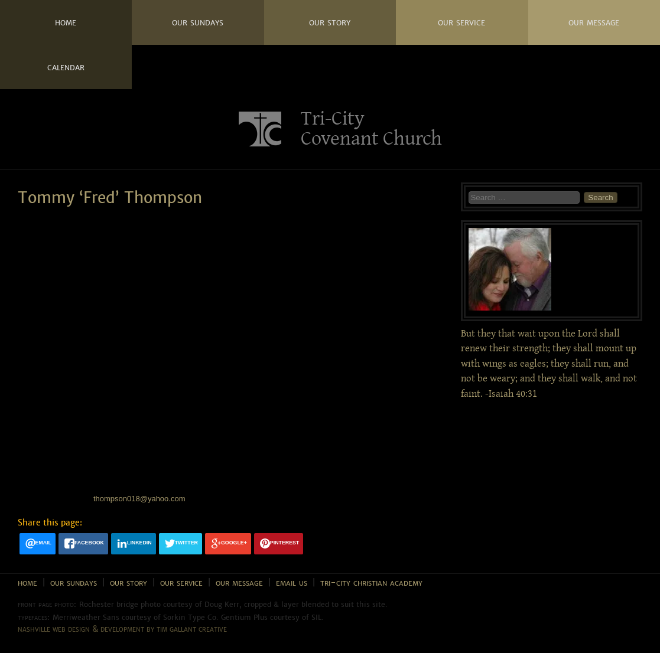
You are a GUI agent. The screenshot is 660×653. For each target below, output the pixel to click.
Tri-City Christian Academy (371, 582)
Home (65, 21)
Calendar (65, 66)
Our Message (593, 21)
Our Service (461, 21)
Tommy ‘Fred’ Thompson (110, 198)
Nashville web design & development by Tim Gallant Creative (122, 628)
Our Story (329, 21)
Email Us (291, 582)
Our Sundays (197, 21)
